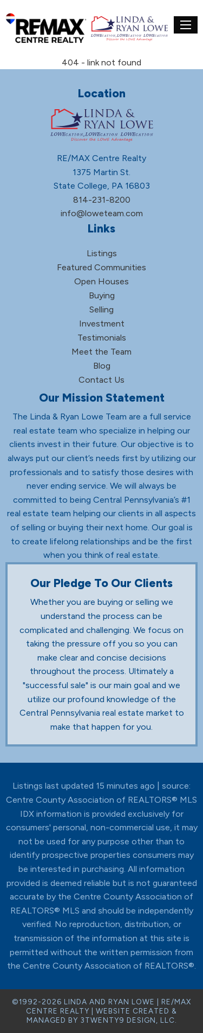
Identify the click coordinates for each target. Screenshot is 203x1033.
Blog (101, 366)
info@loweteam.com (102, 213)
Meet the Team (101, 351)
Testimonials (101, 337)
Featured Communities (101, 267)
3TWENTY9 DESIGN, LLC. (128, 1020)
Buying (102, 295)
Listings (102, 253)
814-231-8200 (101, 200)
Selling (101, 309)
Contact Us (101, 380)
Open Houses (101, 281)
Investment (102, 323)
